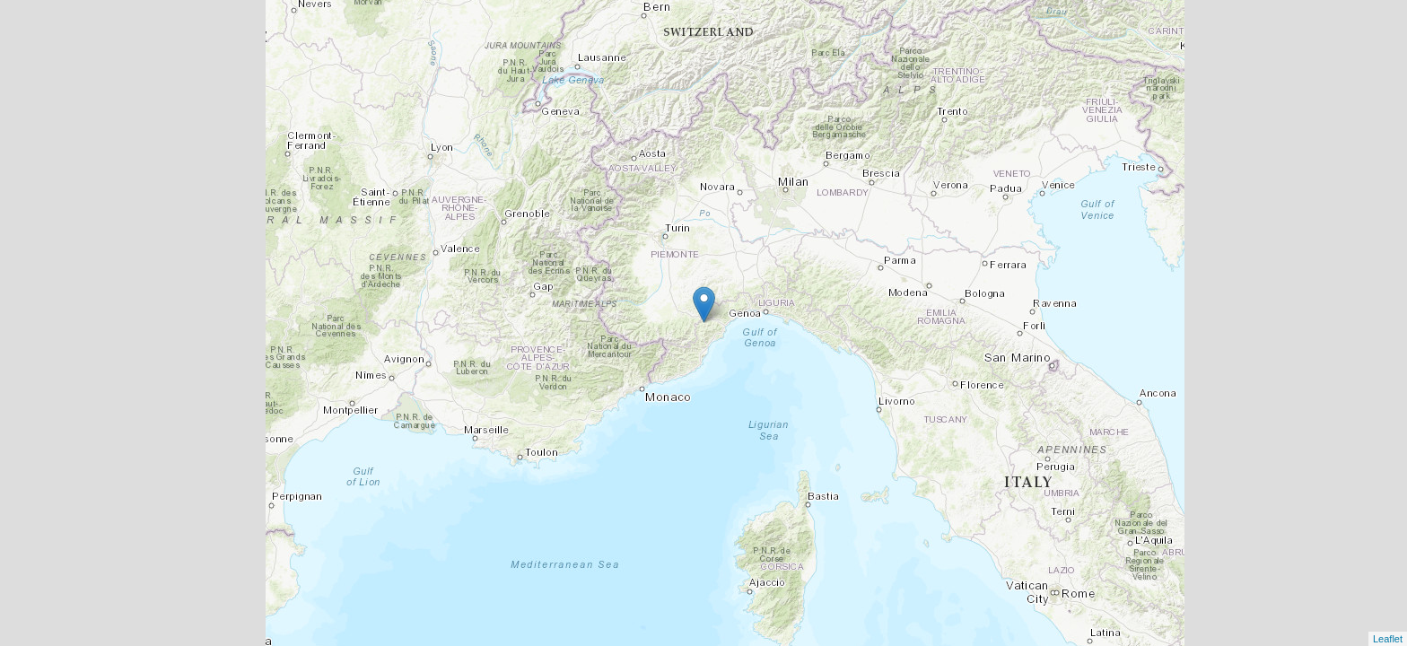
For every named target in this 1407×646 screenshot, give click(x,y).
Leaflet (1388, 638)
